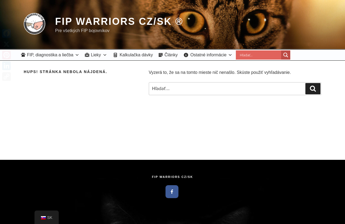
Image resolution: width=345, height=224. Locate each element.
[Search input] (260, 55)
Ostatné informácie (211, 55)
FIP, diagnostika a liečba (53, 55)
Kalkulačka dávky (136, 55)
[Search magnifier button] (285, 55)
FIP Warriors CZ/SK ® (119, 21)
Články (171, 55)
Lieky (99, 55)
